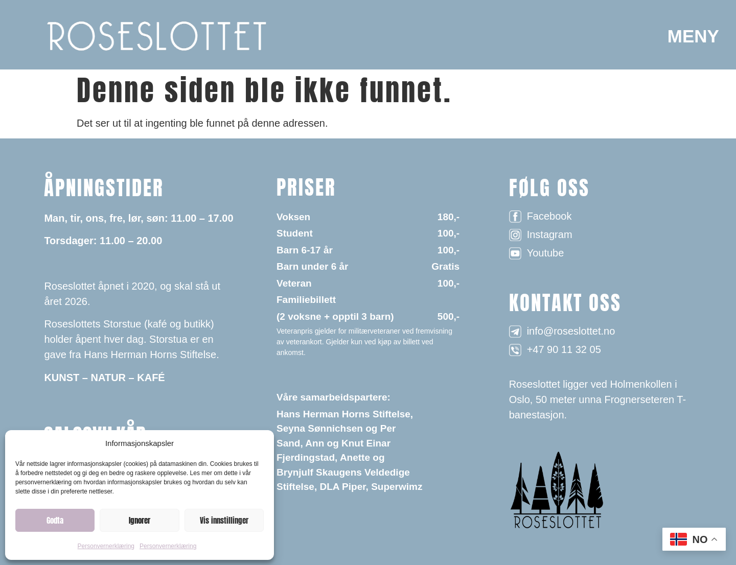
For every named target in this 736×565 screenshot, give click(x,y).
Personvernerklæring (106, 546)
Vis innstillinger (224, 520)
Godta (55, 520)
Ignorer (139, 520)
